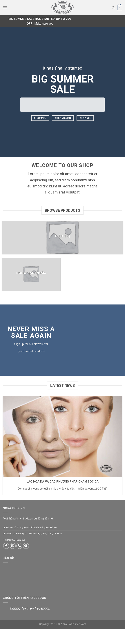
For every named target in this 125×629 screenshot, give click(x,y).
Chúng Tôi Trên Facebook (24, 598)
